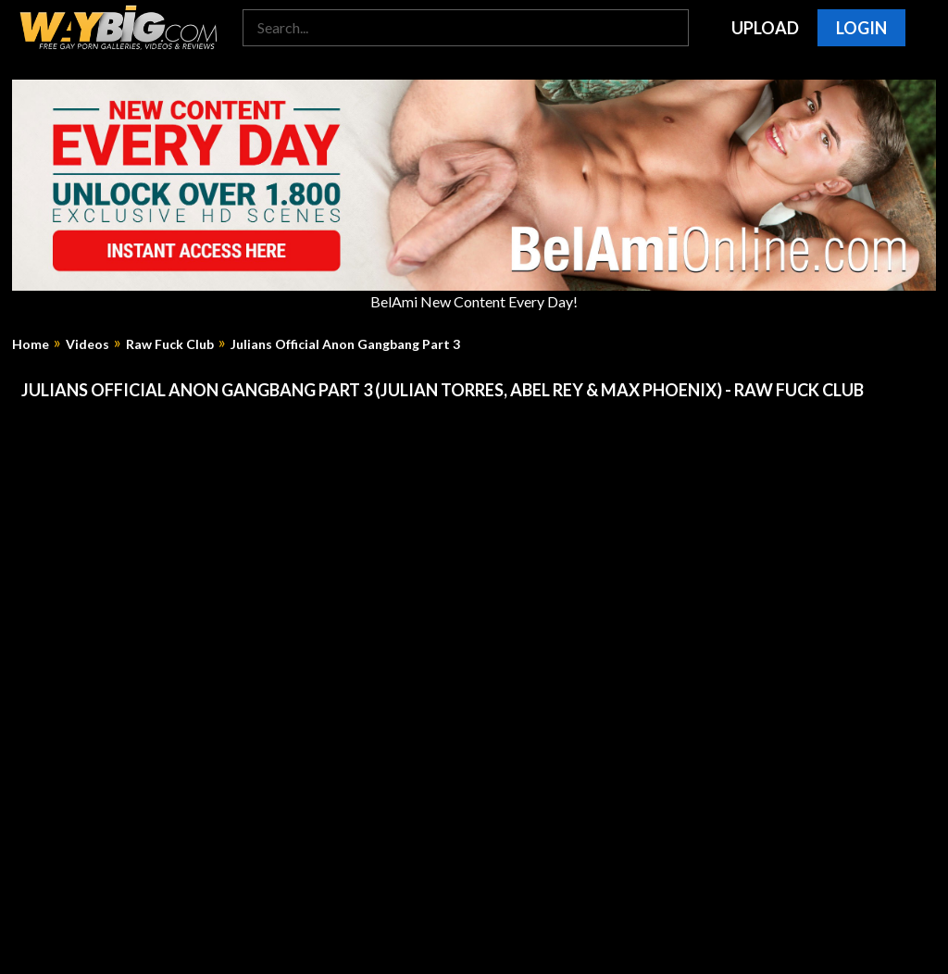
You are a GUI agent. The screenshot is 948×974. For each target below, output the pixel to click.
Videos (87, 344)
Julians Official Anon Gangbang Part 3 (345, 344)
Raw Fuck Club (170, 344)
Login (861, 28)
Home (30, 344)
